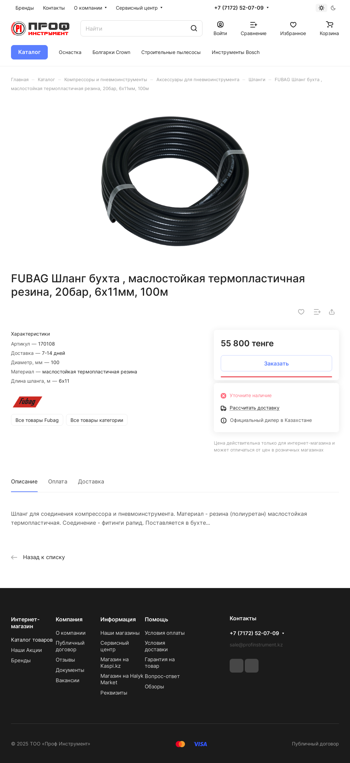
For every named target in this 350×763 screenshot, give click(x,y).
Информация (118, 619)
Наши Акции (26, 650)
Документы (70, 670)
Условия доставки (156, 646)
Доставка (91, 481)
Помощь (156, 619)
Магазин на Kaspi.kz (114, 662)
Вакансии (67, 680)
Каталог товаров (32, 639)
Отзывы (65, 659)
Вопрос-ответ (162, 676)
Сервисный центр (114, 646)
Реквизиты (113, 692)
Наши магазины (120, 633)
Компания (69, 619)
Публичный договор (70, 646)
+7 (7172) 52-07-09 (239, 8)
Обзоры (154, 686)
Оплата (57, 481)
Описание (24, 481)
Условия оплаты (165, 633)
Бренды (21, 660)
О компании (71, 633)
